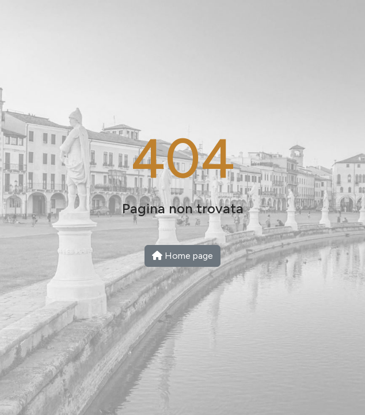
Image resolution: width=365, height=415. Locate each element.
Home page (182, 255)
